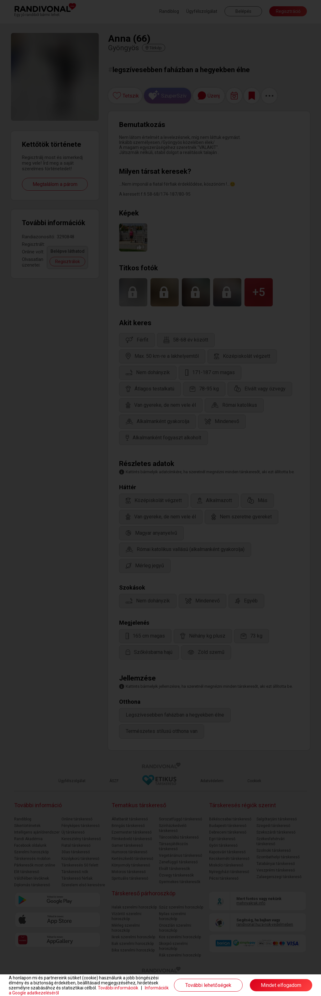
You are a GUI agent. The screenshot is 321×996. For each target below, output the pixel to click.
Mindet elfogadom (281, 985)
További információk (118, 987)
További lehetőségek (208, 985)
